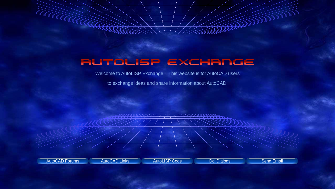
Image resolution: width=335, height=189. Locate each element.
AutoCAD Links (115, 161)
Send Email (272, 161)
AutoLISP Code (167, 161)
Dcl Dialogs (220, 161)
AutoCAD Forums (62, 161)
